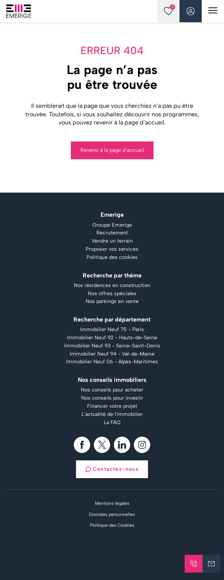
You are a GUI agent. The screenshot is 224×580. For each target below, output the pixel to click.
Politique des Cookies (112, 525)
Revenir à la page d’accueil (112, 150)
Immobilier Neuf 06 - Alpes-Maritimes (112, 362)
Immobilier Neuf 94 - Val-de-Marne (112, 354)
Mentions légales (112, 503)
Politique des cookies (112, 257)
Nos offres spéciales (112, 294)
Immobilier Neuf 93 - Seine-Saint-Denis (112, 346)
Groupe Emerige (112, 225)
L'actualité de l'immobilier (112, 414)
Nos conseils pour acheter (112, 390)
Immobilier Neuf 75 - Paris (112, 330)
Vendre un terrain (112, 241)
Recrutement (112, 233)
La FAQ (112, 423)
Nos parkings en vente (112, 301)
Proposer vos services (112, 249)
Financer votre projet (112, 406)
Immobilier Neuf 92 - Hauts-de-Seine (112, 338)
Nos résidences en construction (112, 286)
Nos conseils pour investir (112, 398)
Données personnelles (112, 514)
